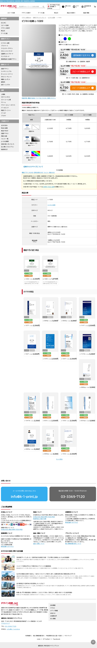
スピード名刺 (11, 13)
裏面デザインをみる (27, 172)
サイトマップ (68, 628)
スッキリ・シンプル (6, 71)
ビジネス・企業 (5, 43)
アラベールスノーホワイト (8, 105)
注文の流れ (4, 125)
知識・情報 (86, 13)
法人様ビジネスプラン (7, 146)
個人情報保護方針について (73, 536)
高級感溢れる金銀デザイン (8, 59)
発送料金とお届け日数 (39, 511)
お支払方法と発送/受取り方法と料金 (11, 522)
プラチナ (3, 115)
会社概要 (53, 598)
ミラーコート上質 (6, 99)
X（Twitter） (46, 631)
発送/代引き (4, 130)
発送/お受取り (71, 13)
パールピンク (5, 107)
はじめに (3, 22)
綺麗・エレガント (5, 79)
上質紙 (3, 94)
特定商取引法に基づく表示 (54, 628)
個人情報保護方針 (38, 628)
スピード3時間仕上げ (83, 87)
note (38, 631)
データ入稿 (41, 13)
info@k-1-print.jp (24, 489)
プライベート (4, 45)
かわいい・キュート (6, 76)
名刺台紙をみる (38, 172)
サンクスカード (5, 56)
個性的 (3, 82)
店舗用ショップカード (7, 53)
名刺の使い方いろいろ (7, 144)
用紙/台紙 (4, 136)
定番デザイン (5, 68)
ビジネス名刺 (51, 17)
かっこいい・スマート (7, 74)
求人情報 (53, 611)
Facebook (56, 631)
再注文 (56, 13)
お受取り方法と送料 (48, 186)
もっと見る (59, 459)
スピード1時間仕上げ (83, 71)
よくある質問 (5, 141)
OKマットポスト (5, 97)
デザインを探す (26, 13)
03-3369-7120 (73, 489)
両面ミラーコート (6, 110)
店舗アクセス (4, 133)
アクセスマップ (5, 616)
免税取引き (4, 149)
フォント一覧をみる (49, 172)
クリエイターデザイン (7, 48)
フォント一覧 (4, 138)
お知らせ (52, 606)
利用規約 (28, 628)
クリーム (3, 102)
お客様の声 (53, 608)
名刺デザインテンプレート (39, 17)
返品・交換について (38, 536)
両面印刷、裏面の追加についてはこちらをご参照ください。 (39, 98)
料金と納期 (4, 128)
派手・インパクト (5, 84)
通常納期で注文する (83, 55)
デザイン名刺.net (26, 17)
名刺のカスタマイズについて (33, 166)
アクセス (52, 600)
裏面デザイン (31, 145)
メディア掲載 (54, 603)
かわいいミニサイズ (6, 51)
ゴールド (3, 113)
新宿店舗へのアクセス (71, 515)
